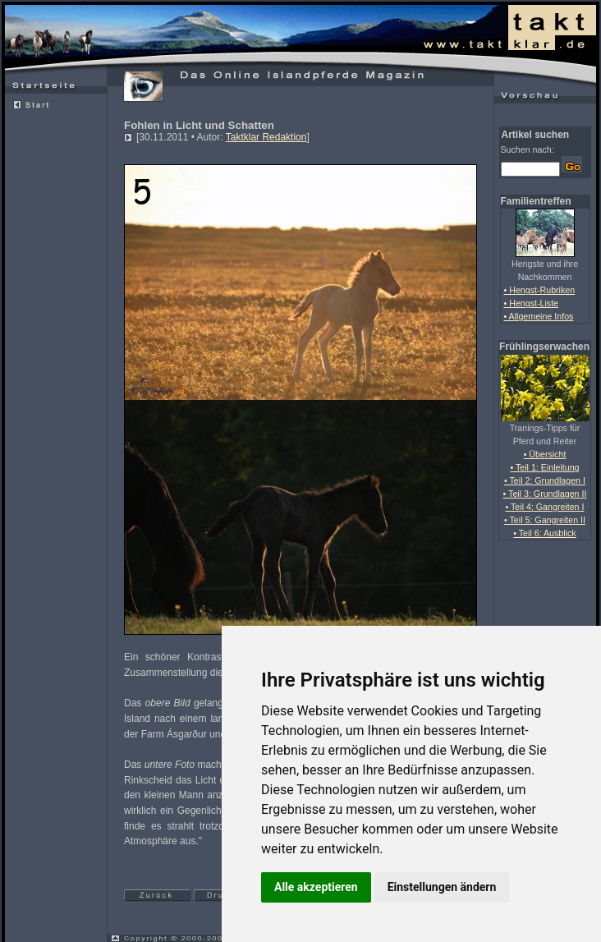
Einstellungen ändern (442, 887)
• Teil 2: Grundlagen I (544, 480)
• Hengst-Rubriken (540, 290)
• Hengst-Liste (531, 303)
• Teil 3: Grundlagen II (545, 494)
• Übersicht (545, 454)
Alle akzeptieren (316, 887)
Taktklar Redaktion (266, 137)
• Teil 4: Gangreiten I (545, 507)
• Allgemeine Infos (539, 316)
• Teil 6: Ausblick (544, 533)
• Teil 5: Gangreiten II (544, 520)
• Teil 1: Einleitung (544, 467)
